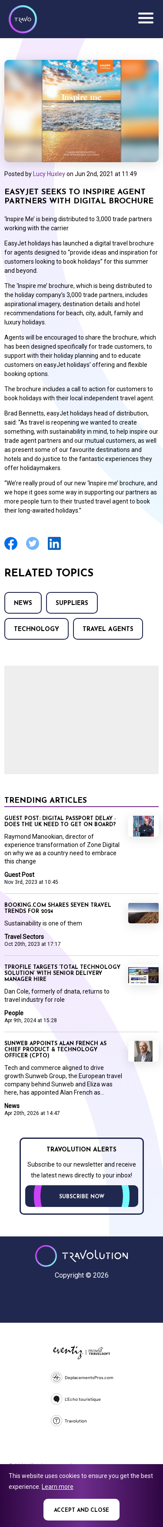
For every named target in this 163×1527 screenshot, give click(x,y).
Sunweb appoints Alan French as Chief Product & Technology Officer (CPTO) (55, 1050)
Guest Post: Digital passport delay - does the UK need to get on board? (60, 821)
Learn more (57, 1486)
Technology (36, 629)
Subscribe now (81, 1197)
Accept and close (81, 1510)
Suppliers (72, 603)
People (13, 1013)
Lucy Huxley (49, 173)
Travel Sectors (24, 936)
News (23, 603)
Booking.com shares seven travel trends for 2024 (57, 908)
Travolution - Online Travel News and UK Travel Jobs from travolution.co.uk (81, 1256)
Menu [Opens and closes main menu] (146, 18)
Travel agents (108, 629)
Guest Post (19, 874)
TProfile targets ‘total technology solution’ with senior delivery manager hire (62, 973)
